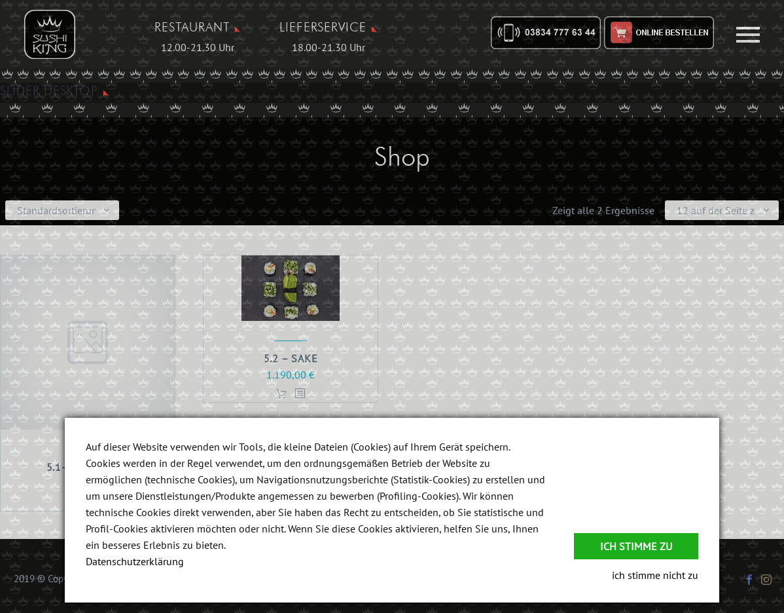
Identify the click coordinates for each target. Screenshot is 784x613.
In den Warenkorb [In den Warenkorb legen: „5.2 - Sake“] (281, 394)
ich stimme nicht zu (655, 575)
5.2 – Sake (291, 358)
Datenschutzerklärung (135, 561)
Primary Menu (748, 35)
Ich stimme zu (636, 546)
